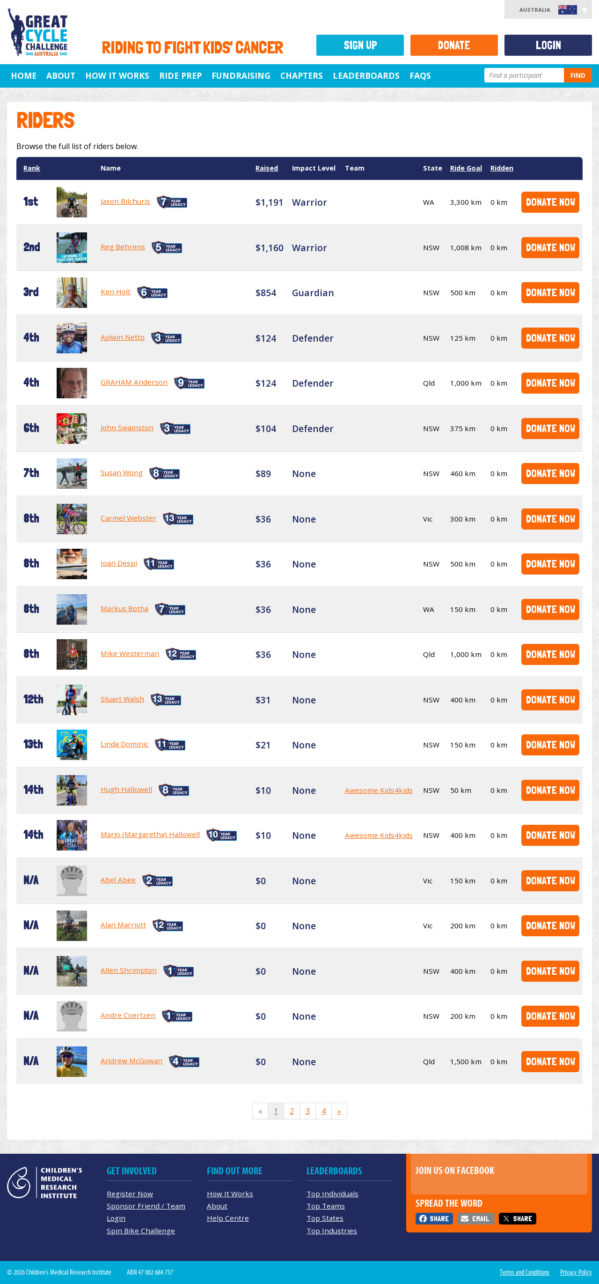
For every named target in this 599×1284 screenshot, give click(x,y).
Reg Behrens (123, 246)
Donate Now (550, 201)
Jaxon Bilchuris (125, 201)
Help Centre (228, 1218)
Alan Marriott (123, 924)
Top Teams (326, 1205)
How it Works (117, 75)
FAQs (420, 75)
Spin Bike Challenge (141, 1230)
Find (577, 75)
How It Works (230, 1193)
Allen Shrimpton (129, 970)
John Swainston (127, 427)
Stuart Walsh (122, 698)
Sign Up (360, 45)
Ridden (501, 168)
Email (480, 1218)
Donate (454, 45)
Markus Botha (124, 608)
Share (439, 1218)
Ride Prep (180, 75)
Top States (325, 1218)
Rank (31, 168)
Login (548, 45)
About (60, 75)
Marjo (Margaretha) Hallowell (150, 834)
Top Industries (332, 1230)
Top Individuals (332, 1193)
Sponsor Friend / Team (146, 1205)
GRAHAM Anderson (134, 382)
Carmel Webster (128, 518)
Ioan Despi (119, 562)
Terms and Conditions (524, 1272)
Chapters (301, 75)
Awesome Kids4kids (379, 790)
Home (24, 75)
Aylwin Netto (123, 337)
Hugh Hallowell (126, 789)
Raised (267, 168)
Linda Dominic (124, 743)
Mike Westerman (130, 653)
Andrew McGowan (131, 1060)
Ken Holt (116, 291)
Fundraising (241, 75)
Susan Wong (122, 472)
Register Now (130, 1193)
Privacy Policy (576, 1272)
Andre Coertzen (128, 1015)
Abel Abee (118, 879)
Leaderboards (366, 75)
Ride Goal (466, 168)
